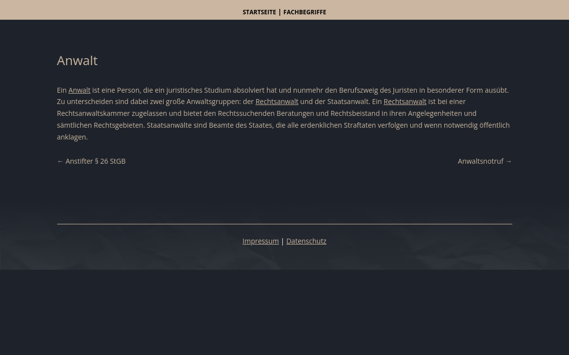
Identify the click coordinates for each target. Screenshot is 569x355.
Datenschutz (306, 241)
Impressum (260, 241)
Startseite (259, 12)
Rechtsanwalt (277, 101)
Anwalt (79, 90)
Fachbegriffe (304, 12)
